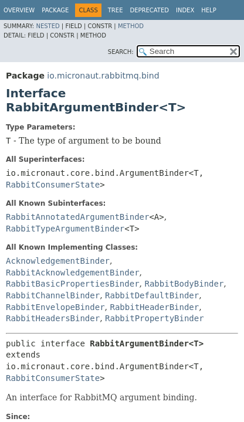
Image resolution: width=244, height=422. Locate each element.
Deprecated (149, 10)
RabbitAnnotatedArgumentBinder (77, 217)
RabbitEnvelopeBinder (55, 307)
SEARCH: (121, 52)
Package (55, 10)
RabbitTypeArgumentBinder (65, 228)
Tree (115, 10)
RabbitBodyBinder (183, 283)
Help (208, 10)
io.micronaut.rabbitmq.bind (103, 75)
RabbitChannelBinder (53, 295)
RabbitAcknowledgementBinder (73, 272)
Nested (47, 26)
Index (185, 10)
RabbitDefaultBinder (152, 295)
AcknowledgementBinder (58, 261)
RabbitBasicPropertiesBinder (73, 283)
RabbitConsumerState (53, 184)
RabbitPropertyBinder (154, 318)
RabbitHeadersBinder (53, 318)
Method (131, 26)
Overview (19, 10)
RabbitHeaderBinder (154, 307)
